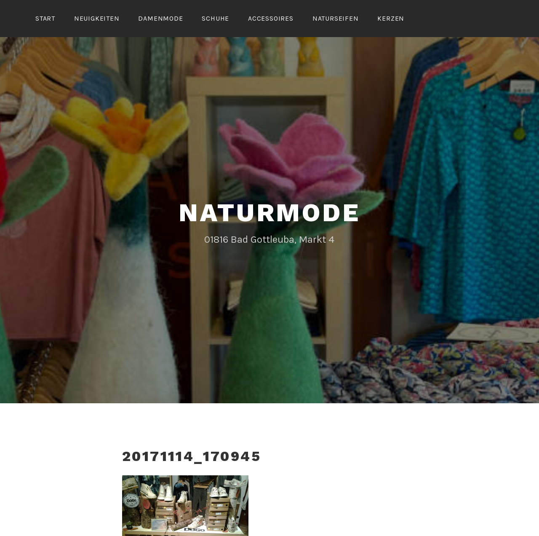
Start (45, 18)
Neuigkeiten (97, 18)
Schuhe (215, 18)
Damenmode (160, 18)
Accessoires (271, 18)
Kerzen (390, 18)
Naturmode (269, 211)
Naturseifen (335, 18)
